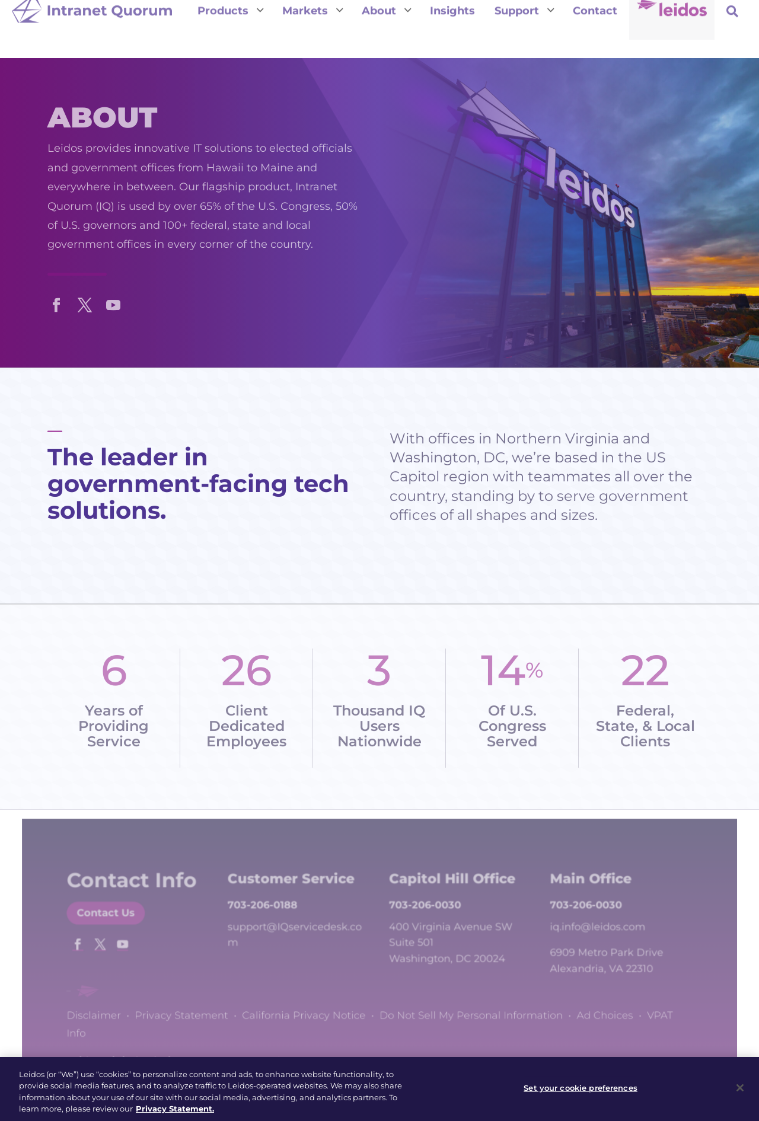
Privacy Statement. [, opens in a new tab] (175, 1115)
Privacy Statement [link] (197, 1011)
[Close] (740, 1095)
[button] (56, 302)
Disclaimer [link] (117, 1011)
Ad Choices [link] (587, 1011)
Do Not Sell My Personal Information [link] (464, 1011)
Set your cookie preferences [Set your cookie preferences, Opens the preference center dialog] (580, 1094)
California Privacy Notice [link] (310, 1011)
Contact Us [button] (127, 928)
